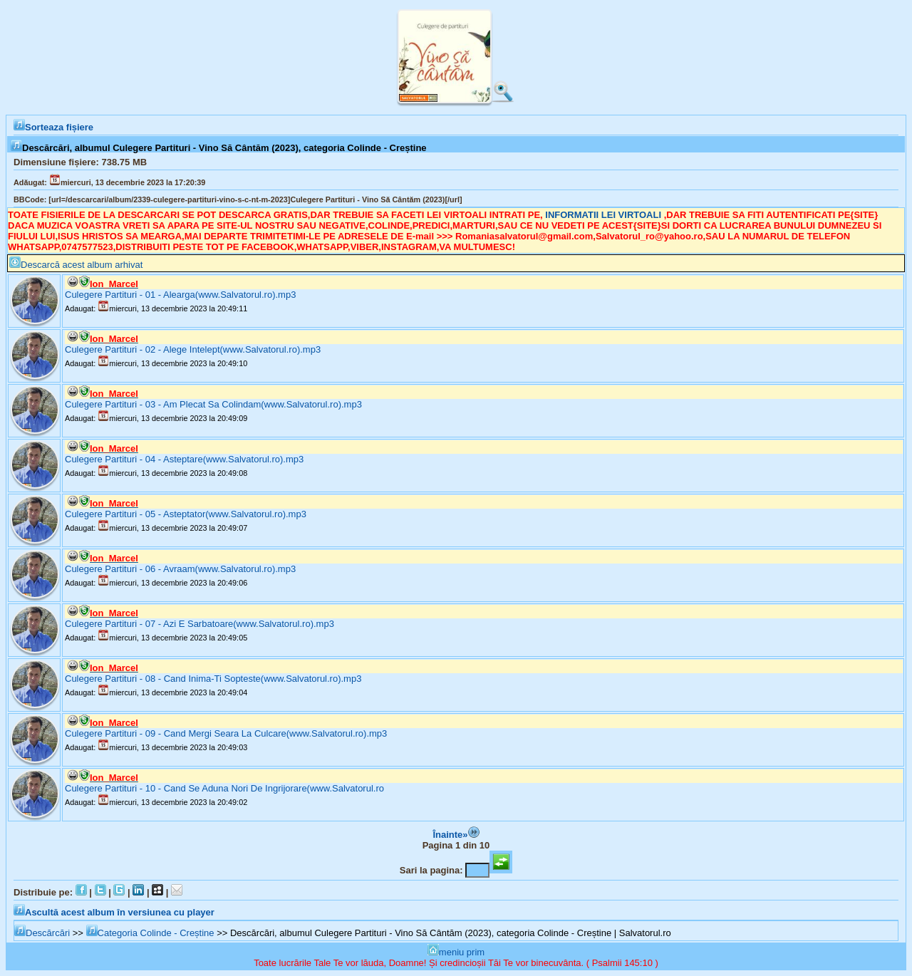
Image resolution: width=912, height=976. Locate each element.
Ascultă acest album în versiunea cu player (114, 912)
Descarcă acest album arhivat (75, 264)
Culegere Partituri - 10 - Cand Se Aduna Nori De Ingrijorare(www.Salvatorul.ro (224, 788)
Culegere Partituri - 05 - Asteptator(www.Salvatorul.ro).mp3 (185, 514)
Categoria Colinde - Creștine (150, 933)
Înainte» (455, 834)
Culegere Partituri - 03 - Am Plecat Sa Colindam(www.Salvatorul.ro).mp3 (213, 404)
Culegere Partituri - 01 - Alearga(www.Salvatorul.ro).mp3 (180, 294)
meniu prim (456, 952)
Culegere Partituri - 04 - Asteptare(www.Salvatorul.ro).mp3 (184, 459)
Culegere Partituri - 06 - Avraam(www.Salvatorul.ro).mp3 (180, 569)
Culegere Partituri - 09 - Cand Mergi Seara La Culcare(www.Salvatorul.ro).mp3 (226, 733)
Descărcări (42, 933)
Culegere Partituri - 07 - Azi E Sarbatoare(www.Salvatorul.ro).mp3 (199, 623)
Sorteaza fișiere (53, 127)
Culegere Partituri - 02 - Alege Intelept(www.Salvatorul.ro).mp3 (193, 349)
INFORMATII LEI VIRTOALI (604, 214)
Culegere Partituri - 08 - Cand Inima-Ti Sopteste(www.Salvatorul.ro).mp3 (213, 678)
